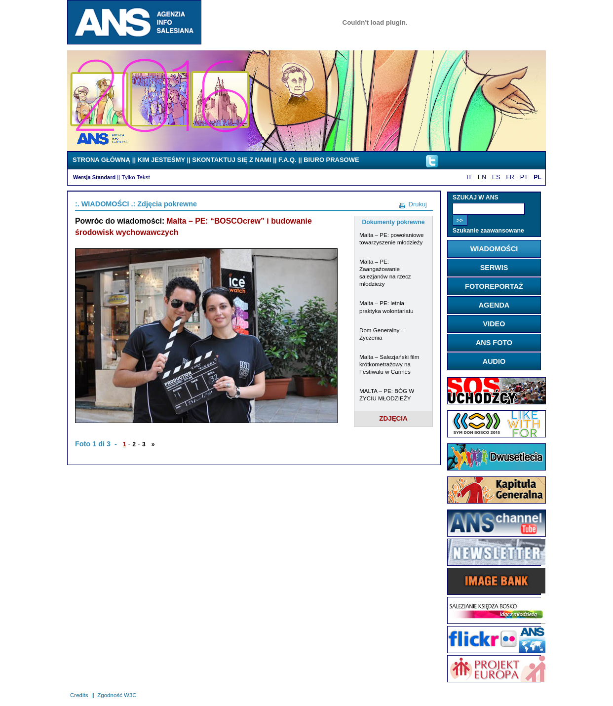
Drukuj (418, 204)
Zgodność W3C (116, 695)
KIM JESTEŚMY (161, 159)
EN (482, 177)
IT (469, 177)
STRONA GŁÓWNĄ (101, 159)
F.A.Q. (287, 159)
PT (524, 177)
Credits (79, 695)
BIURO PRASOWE (331, 159)
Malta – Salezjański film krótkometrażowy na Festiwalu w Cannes (389, 364)
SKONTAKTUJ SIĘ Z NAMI (231, 159)
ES (496, 177)
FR (510, 177)
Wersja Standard (94, 177)
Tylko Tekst (136, 177)
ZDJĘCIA (393, 418)
